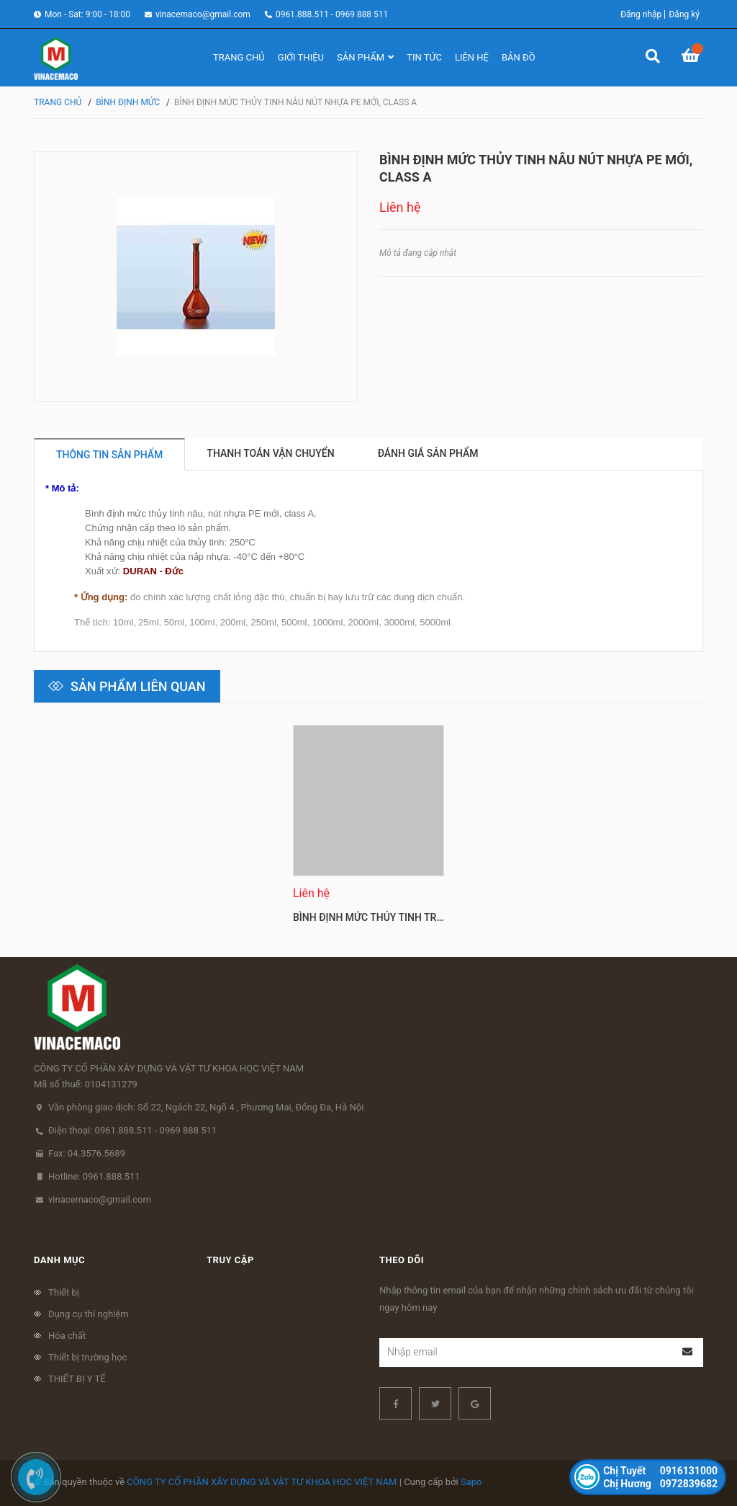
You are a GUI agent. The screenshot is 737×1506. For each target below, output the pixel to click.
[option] (368, 830)
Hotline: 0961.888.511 (94, 1176)
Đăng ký (684, 14)
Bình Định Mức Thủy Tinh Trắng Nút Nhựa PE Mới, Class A (442, 917)
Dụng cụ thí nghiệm (88, 1314)
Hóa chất (67, 1335)
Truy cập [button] (230, 1260)
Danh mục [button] (59, 1260)
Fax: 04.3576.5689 (86, 1153)
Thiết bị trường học (87, 1357)
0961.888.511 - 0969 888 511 (332, 14)
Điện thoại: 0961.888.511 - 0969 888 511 (132, 1130)
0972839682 (660, 1483)
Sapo (471, 1481)
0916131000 (660, 1470)
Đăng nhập (640, 14)
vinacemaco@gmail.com (202, 14)
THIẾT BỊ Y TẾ (77, 1378)
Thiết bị (63, 1292)
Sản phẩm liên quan (138, 686)
